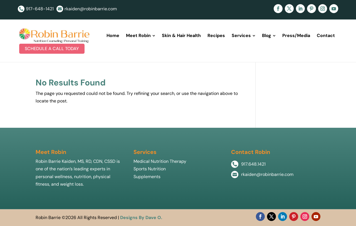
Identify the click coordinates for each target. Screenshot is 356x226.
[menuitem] (113, 35)
